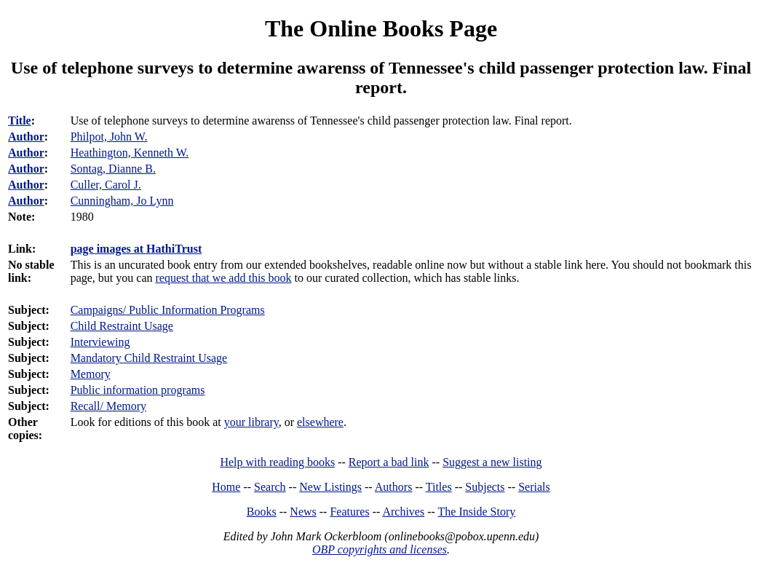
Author (26, 136)
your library (251, 422)
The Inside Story (477, 511)
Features (349, 511)
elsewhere (320, 422)
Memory (91, 374)
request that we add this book (224, 278)
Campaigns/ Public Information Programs (168, 310)
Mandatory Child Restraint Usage (149, 358)
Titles (439, 487)
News (303, 511)
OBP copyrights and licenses (379, 549)
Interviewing (100, 342)
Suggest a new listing (491, 462)
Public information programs (138, 390)
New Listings (330, 487)
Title (19, 120)
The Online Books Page (381, 28)
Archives (403, 511)
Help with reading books (277, 462)
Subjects (484, 487)
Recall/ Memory (108, 406)
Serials (534, 487)
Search (270, 487)
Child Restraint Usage (122, 326)
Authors (394, 487)
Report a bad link (389, 462)
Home (226, 487)
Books (262, 511)
